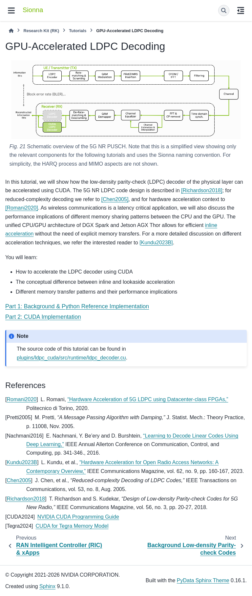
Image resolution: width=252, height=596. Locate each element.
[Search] (223, 10)
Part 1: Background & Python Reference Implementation (77, 306)
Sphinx (47, 586)
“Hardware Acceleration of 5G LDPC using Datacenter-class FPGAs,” (147, 399)
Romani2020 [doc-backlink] (21, 399)
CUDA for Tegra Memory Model (72, 526)
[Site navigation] (11, 10)
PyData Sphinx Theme (203, 580)
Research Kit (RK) (41, 30)
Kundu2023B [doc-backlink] (22, 462)
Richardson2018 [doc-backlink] (26, 499)
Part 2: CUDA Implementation (43, 317)
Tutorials (77, 30)
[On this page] (241, 10)
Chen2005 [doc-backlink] (19, 480)
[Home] (11, 30)
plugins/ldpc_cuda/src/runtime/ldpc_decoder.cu (71, 357)
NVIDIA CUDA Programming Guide (78, 517)
